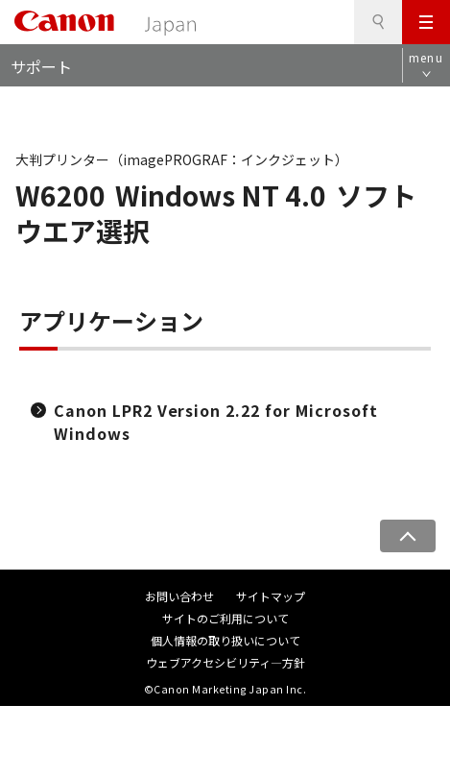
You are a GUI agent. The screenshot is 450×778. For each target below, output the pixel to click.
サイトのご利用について (225, 618)
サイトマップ (270, 596)
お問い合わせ (179, 596)
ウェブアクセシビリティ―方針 (225, 662)
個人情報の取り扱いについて (225, 640)
